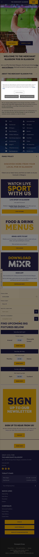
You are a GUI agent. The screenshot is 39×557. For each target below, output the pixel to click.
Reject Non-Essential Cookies (11, 96)
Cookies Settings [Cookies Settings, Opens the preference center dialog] (19, 92)
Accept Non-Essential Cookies (27, 96)
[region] (19, 90)
